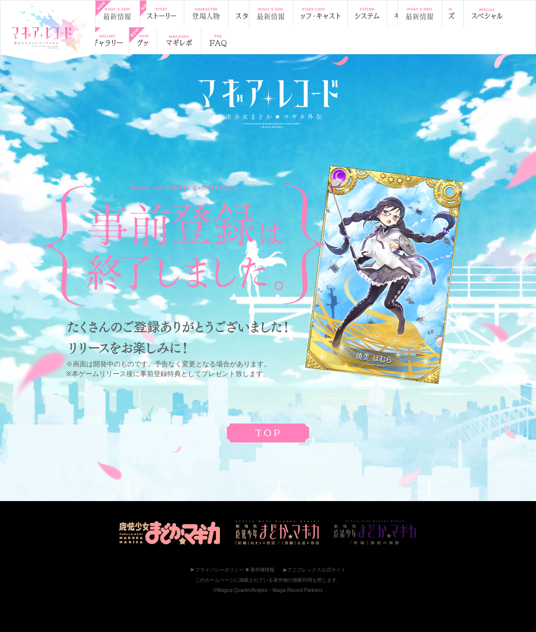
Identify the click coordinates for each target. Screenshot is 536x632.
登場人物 (223, 13)
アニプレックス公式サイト (316, 569)
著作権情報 (262, 569)
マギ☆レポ (122, 40)
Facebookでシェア (179, 40)
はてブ (220, 40)
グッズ (423, 13)
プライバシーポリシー (219, 569)
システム (323, 13)
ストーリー (172, 13)
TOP (47, 29)
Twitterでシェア (159, 40)
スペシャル (475, 13)
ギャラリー (371, 13)
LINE (200, 40)
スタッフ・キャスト (274, 13)
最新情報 (120, 13)
